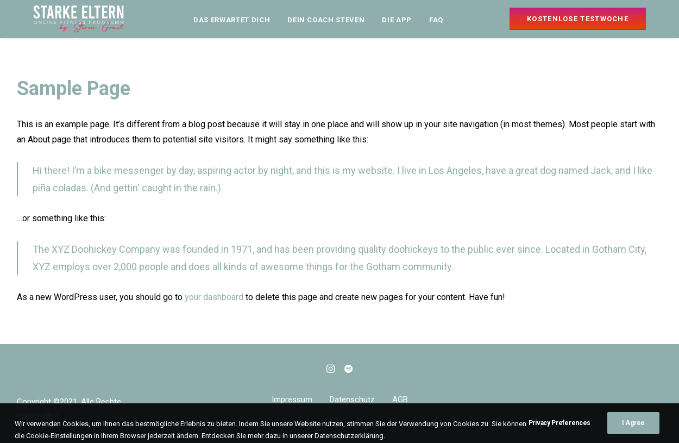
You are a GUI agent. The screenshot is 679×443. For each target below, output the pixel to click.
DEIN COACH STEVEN (325, 20)
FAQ (436, 20)
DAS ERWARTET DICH (231, 20)
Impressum (292, 399)
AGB (400, 399)
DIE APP (397, 20)
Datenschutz (352, 399)
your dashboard (214, 297)
